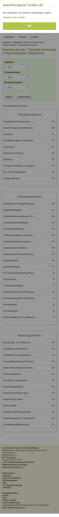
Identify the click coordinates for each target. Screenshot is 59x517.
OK (29, 25)
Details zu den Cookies (14, 17)
